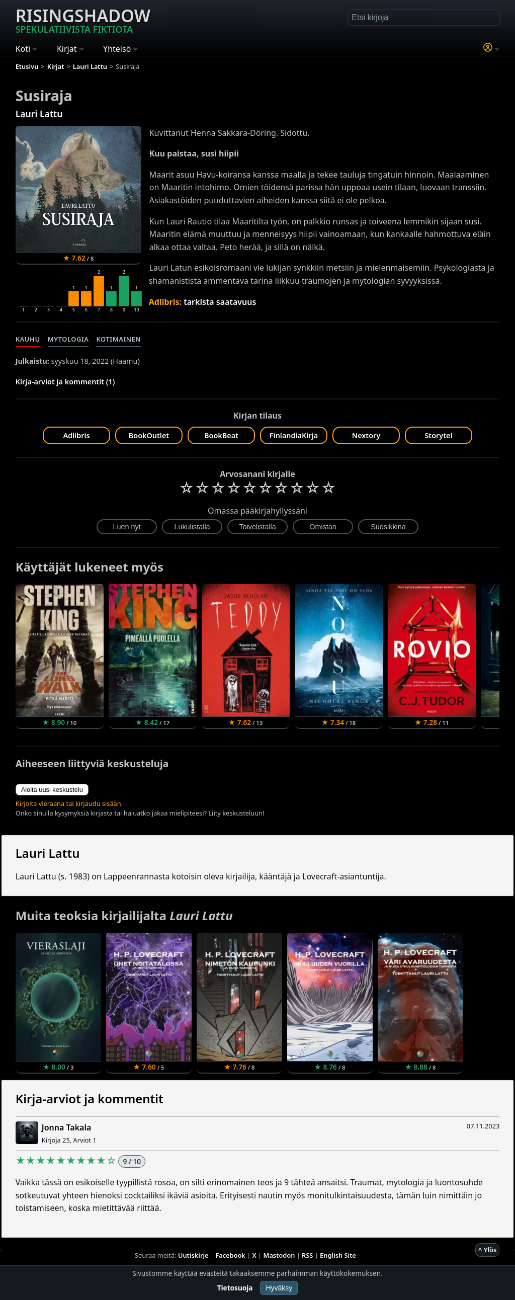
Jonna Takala (67, 1127)
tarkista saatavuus (220, 301)
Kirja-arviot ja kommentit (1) (65, 381)
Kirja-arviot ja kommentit (89, 1098)
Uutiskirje (193, 1255)
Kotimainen (118, 339)
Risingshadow (83, 19)
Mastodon (279, 1255)
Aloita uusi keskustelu (52, 789)
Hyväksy (279, 1288)
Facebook (230, 1255)
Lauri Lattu (39, 114)
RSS (307, 1255)
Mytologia (68, 339)
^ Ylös (487, 1249)
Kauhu (28, 339)
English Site (338, 1255)
